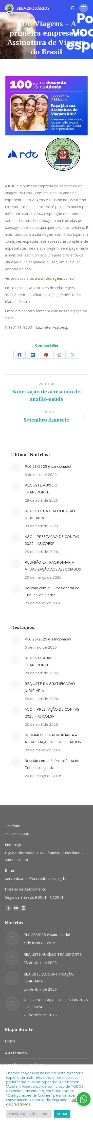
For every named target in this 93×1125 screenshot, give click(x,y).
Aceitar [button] (62, 1113)
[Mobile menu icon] (83, 8)
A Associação (16, 1052)
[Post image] (16, 468)
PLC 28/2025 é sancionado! (48, 466)
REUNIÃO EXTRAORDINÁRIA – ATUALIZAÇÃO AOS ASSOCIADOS (53, 566)
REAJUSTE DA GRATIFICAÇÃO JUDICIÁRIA (50, 514)
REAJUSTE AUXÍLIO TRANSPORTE (41, 488)
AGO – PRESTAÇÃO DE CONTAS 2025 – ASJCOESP (52, 540)
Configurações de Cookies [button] (29, 1113)
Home (10, 1041)
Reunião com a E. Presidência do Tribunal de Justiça (52, 591)
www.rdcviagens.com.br (55, 278)
